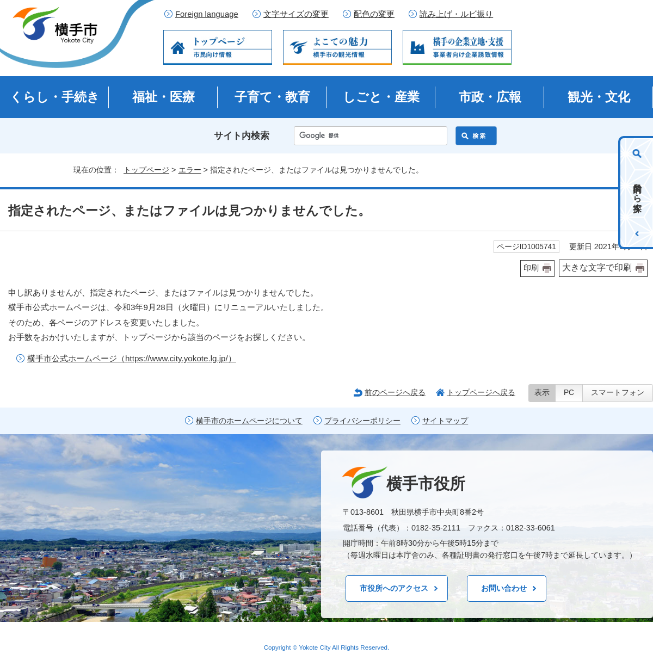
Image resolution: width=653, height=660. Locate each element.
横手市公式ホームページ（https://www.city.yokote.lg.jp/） (131, 358)
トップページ (146, 169)
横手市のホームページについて (249, 421)
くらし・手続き (55, 97)
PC (569, 392)
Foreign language (206, 14)
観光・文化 (599, 97)
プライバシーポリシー (362, 421)
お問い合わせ (504, 588)
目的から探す (637, 192)
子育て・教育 (272, 97)
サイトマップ (445, 421)
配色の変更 (374, 14)
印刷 (531, 268)
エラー (189, 169)
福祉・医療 (163, 97)
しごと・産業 (381, 97)
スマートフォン (617, 392)
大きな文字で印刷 (597, 267)
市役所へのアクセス (394, 588)
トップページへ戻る (481, 392)
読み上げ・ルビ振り (456, 14)
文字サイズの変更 (296, 14)
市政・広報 (490, 97)
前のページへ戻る (395, 392)
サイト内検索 (241, 136)
